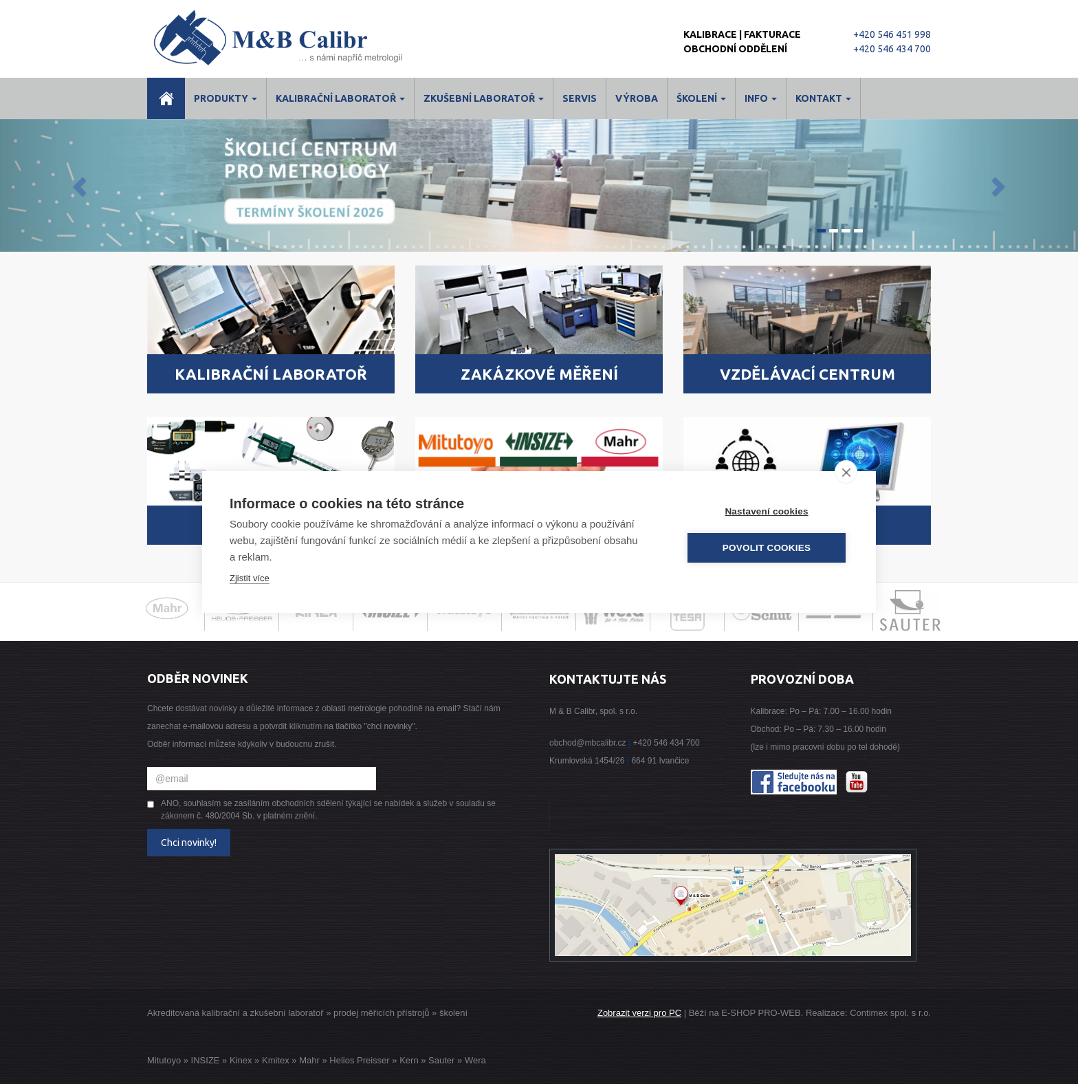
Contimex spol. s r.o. (890, 1013)
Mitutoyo (164, 1060)
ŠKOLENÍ (701, 98)
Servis (579, 98)
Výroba (636, 98)
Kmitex (275, 1060)
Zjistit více (250, 578)
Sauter (441, 1060)
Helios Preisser (359, 1060)
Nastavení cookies (766, 511)
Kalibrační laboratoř (340, 98)
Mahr (309, 1060)
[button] (81, 185)
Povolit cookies (767, 548)
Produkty (225, 98)
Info (761, 98)
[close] (846, 472)
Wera (475, 1060)
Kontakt (823, 98)
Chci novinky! (189, 842)
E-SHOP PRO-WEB (760, 1013)
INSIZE (204, 1060)
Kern (408, 1060)
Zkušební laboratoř (484, 98)
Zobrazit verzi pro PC (639, 1013)
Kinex (241, 1060)
